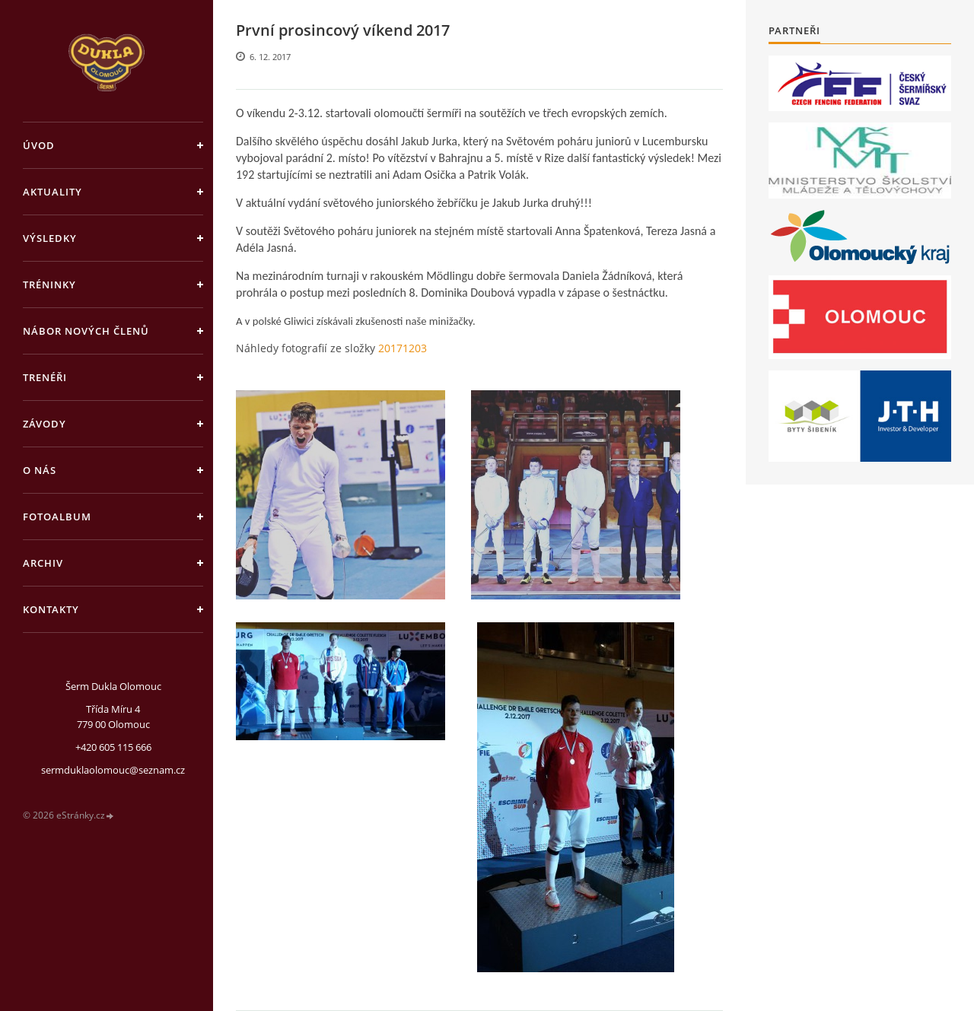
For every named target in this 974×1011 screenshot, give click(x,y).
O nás (39, 470)
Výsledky (50, 238)
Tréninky (49, 284)
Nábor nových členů (86, 331)
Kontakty (51, 609)
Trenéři (45, 377)
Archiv (43, 563)
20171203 (402, 348)
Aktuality (52, 192)
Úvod (39, 145)
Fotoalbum (57, 516)
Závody (44, 424)
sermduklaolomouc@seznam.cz (113, 770)
